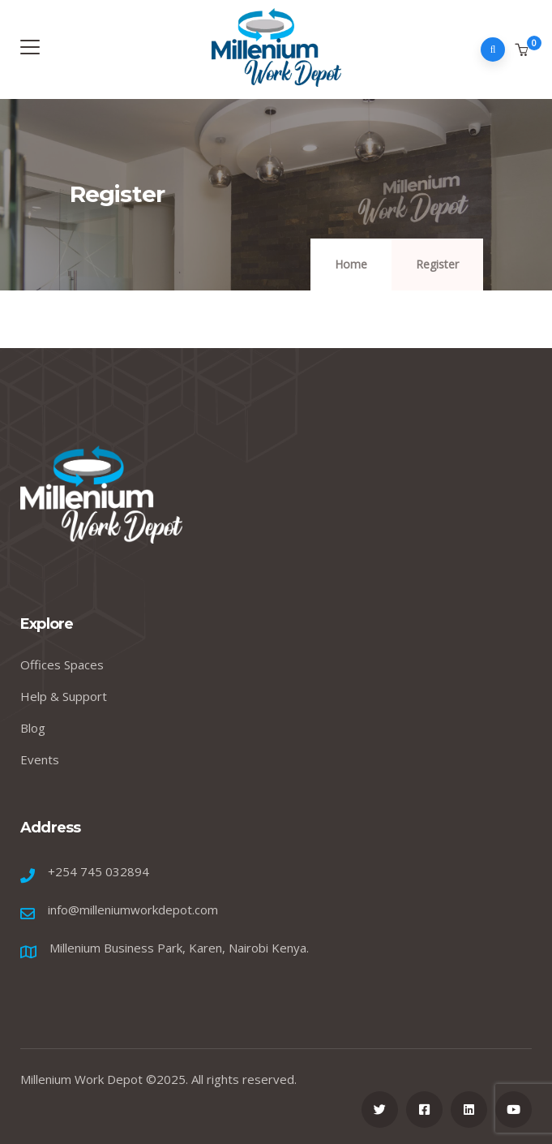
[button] (523, 50)
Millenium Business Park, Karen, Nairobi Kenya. (179, 948)
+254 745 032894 (98, 871)
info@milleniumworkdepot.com (133, 909)
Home (351, 264)
